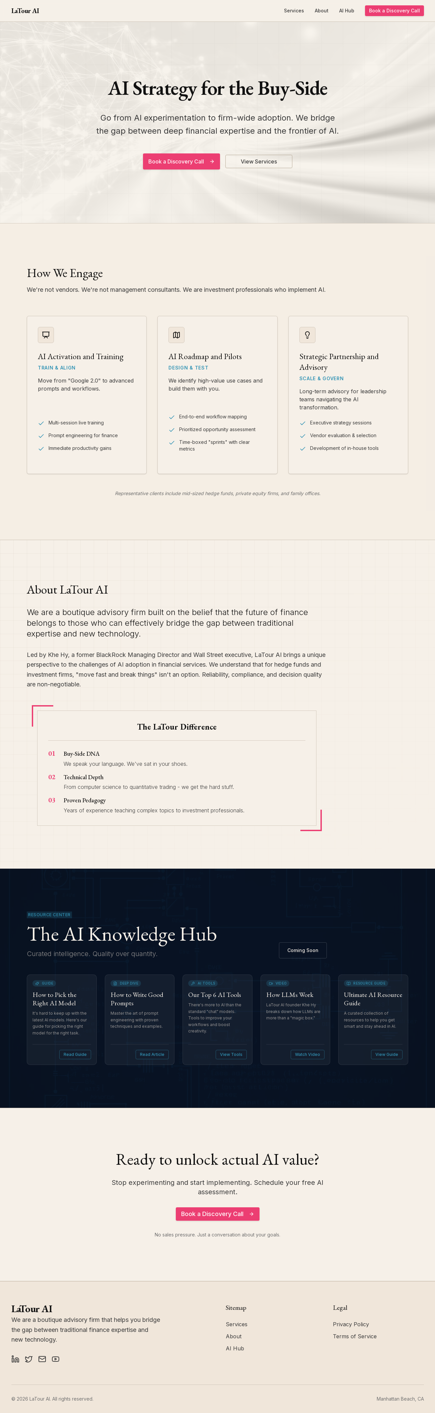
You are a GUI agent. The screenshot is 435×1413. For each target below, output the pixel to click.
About (322, 10)
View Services (259, 161)
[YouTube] (56, 1359)
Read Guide (75, 1054)
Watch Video (307, 1054)
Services (294, 10)
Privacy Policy (351, 1324)
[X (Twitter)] (29, 1359)
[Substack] (42, 1359)
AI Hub (346, 10)
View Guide (386, 1054)
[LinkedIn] (15, 1359)
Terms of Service (355, 1336)
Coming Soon (302, 950)
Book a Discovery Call (394, 10)
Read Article (152, 1054)
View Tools (231, 1054)
